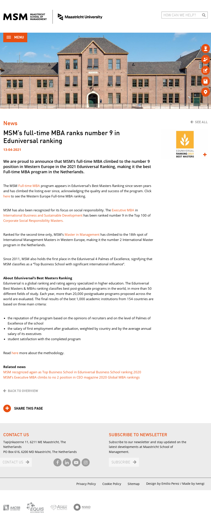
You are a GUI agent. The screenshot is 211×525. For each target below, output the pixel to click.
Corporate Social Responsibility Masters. (33, 220)
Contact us (13, 462)
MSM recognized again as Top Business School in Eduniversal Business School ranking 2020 (72, 372)
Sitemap (134, 484)
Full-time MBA (29, 185)
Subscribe (121, 462)
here (6, 196)
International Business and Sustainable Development (42, 215)
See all (201, 122)
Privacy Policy (86, 484)
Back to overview (23, 391)
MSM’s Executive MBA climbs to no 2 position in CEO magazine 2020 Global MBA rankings (71, 377)
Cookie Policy (111, 484)
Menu (15, 37)
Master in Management (82, 234)
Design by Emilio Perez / (164, 483)
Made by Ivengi (193, 483)
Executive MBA (123, 210)
